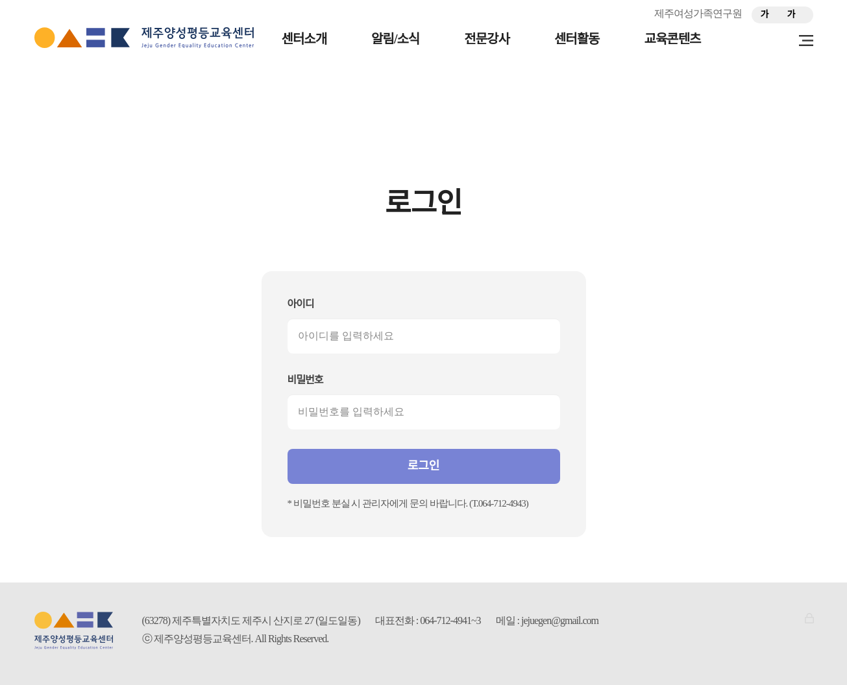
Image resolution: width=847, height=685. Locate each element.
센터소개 (304, 39)
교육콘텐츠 (672, 39)
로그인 (424, 465)
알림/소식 (395, 39)
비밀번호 (305, 379)
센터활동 (577, 39)
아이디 (301, 303)
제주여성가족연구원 (698, 13)
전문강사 (486, 39)
